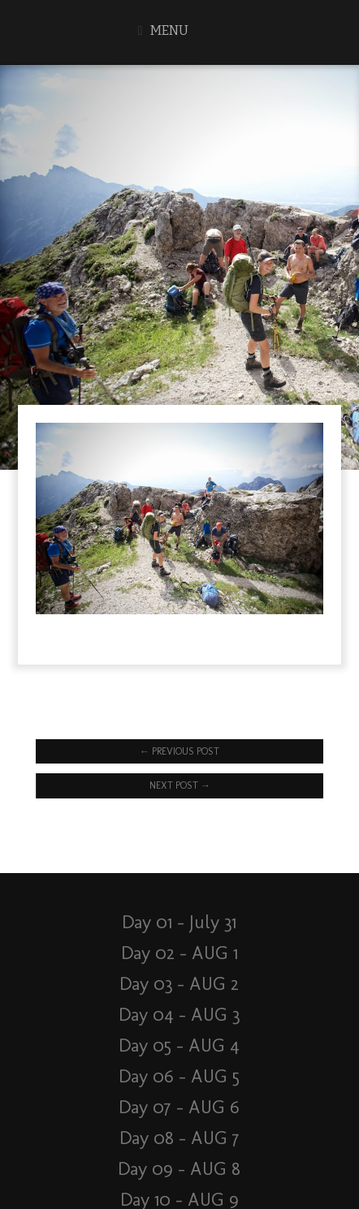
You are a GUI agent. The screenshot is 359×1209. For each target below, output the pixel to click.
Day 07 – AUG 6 (179, 1107)
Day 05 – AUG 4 (179, 1045)
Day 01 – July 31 (179, 922)
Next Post (179, 785)
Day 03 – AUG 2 (179, 984)
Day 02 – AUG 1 (179, 953)
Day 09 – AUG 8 (179, 1169)
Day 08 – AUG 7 (179, 1138)
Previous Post (179, 751)
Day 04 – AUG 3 (179, 1015)
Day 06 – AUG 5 (179, 1076)
